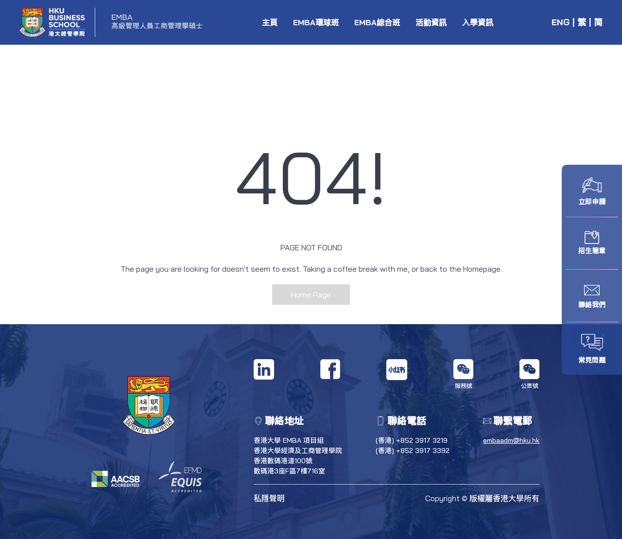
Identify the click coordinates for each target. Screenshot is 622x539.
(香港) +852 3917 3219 (412, 440)
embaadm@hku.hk (511, 440)
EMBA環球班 (316, 22)
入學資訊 (477, 22)
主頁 (269, 22)
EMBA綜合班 (377, 22)
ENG (561, 22)
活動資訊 (431, 22)
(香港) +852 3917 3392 (412, 450)
